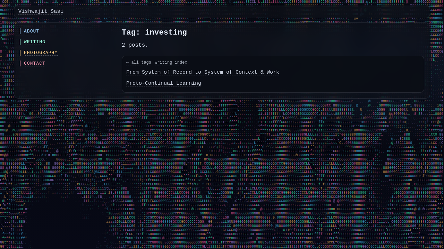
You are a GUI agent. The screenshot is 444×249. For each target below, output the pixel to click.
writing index (171, 62)
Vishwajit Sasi (40, 12)
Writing (34, 42)
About (31, 31)
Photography (41, 52)
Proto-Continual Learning (163, 83)
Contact (34, 63)
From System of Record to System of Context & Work (202, 72)
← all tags (138, 62)
